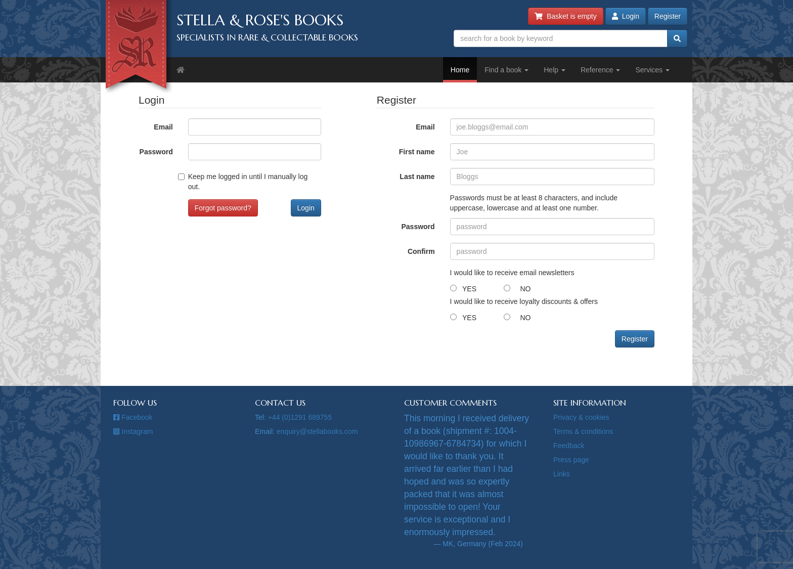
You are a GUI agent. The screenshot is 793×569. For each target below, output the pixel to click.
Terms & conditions (583, 431)
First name (417, 152)
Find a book (506, 70)
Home (460, 70)
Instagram (133, 431)
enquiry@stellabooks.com (317, 431)
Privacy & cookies (581, 417)
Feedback (568, 446)
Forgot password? (223, 208)
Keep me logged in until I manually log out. (248, 181)
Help (554, 70)
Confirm (421, 251)
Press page (571, 460)
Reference (600, 70)
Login (625, 16)
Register (667, 16)
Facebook (133, 417)
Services (652, 70)
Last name (417, 176)
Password (156, 152)
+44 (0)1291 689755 (300, 417)
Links (561, 474)
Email (163, 127)
